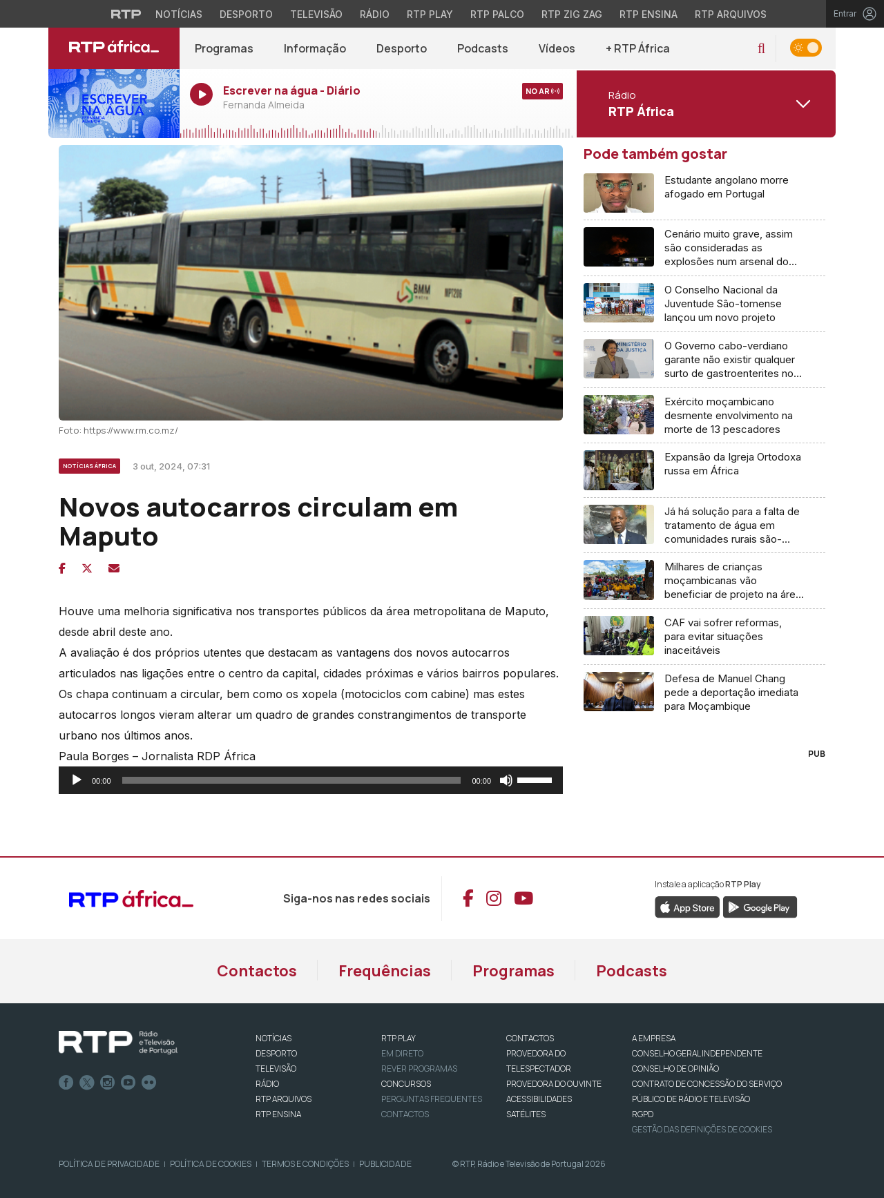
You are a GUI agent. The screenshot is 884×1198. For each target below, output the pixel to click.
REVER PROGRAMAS (419, 1068)
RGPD (642, 1114)
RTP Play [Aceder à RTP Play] (430, 14)
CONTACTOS (530, 1038)
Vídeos (557, 48)
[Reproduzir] (77, 780)
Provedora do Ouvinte (554, 1084)
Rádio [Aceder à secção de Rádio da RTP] (375, 14)
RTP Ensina (278, 1114)
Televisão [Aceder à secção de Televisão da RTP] (316, 14)
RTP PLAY (398, 1038)
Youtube (128, 1082)
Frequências (384, 970)
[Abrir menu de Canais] (704, 103)
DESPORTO (276, 1053)
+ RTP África (638, 48)
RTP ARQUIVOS (283, 1099)
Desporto (401, 48)
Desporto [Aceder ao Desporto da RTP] (246, 14)
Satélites (526, 1114)
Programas (224, 48)
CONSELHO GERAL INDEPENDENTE (697, 1053)
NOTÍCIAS (273, 1038)
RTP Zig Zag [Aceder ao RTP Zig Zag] (571, 14)
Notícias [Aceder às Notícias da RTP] (178, 14)
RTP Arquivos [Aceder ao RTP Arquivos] (731, 14)
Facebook (66, 1082)
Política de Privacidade (109, 1164)
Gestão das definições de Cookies (702, 1129)
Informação (315, 48)
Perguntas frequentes (431, 1099)
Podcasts (482, 48)
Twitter (87, 1082)
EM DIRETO (402, 1053)
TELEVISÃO (276, 1068)
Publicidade (385, 1164)
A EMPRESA (653, 1038)
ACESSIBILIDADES (539, 1099)
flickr (149, 1082)
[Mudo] (506, 780)
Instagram (107, 1082)
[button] (761, 48)
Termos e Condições (305, 1164)
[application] (311, 780)
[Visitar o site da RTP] (126, 14)
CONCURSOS (406, 1084)
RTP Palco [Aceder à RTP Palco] (497, 14)
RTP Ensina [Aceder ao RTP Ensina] (648, 14)
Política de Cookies (210, 1164)
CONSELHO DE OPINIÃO (675, 1068)
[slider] (291, 780)
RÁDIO (267, 1084)
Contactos (257, 970)
